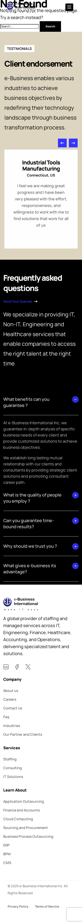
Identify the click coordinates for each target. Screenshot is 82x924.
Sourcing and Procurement (25, 827)
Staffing (10, 759)
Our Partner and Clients (22, 734)
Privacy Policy (18, 906)
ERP (6, 845)
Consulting (12, 768)
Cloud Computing (18, 819)
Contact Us (12, 708)
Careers (9, 699)
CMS (7, 863)
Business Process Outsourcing (28, 836)
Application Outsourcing (23, 801)
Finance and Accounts (21, 810)
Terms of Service (47, 906)
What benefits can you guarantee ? (26, 453)
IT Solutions (13, 776)
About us (10, 690)
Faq (6, 717)
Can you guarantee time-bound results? (28, 574)
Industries (11, 725)
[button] (62, 149)
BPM (7, 854)
